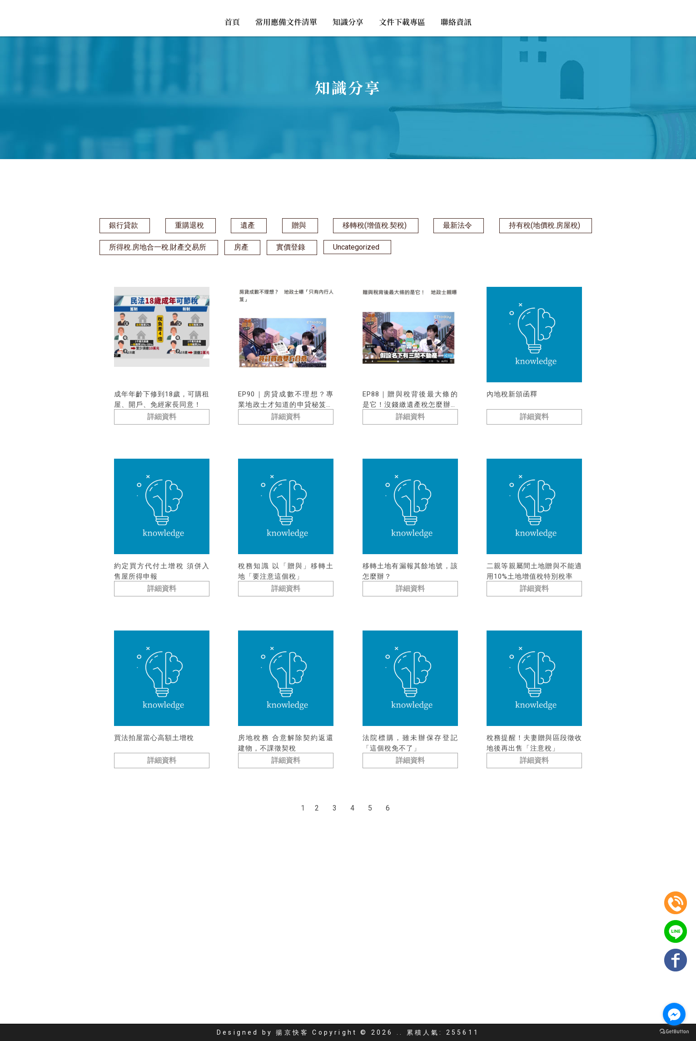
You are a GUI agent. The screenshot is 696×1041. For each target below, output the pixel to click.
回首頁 (245, 1013)
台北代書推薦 (386, 998)
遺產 (247, 225)
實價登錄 (290, 247)
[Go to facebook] (674, 1014)
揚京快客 (292, 1032)
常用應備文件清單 (286, 21)
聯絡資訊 (456, 21)
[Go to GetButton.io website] (674, 1032)
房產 (241, 247)
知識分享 (348, 21)
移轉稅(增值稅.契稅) (375, 225)
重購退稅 (189, 225)
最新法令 (457, 225)
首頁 (232, 21)
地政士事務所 (258, 998)
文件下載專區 (402, 21)
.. (400, 1032)
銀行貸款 (123, 225)
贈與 (299, 225)
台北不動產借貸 (434, 998)
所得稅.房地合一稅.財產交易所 (157, 247)
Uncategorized (356, 247)
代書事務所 (300, 998)
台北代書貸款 (341, 998)
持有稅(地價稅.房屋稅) (544, 225)
